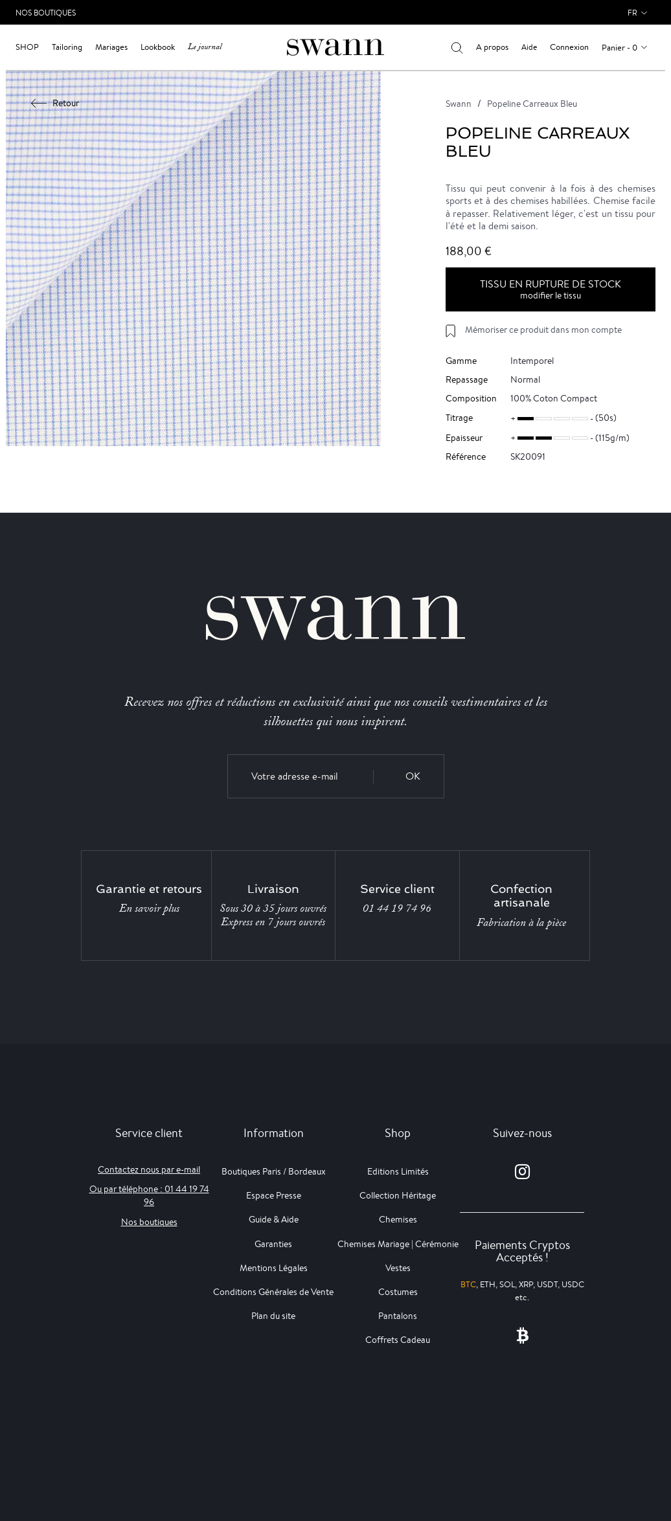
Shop (27, 46)
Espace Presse (273, 1195)
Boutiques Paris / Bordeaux (274, 1171)
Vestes (398, 1268)
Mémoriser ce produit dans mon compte (543, 329)
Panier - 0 (619, 47)
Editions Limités (398, 1171)
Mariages (111, 46)
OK (412, 776)
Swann (459, 103)
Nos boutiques (149, 1222)
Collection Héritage (397, 1195)
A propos (492, 46)
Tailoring (67, 46)
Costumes (398, 1292)
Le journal (205, 47)
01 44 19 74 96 (397, 908)
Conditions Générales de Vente (273, 1292)
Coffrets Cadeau (397, 1340)
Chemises (398, 1219)
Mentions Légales (274, 1268)
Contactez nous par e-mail (149, 1169)
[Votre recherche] (457, 47)
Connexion (569, 46)
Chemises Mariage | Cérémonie (398, 1244)
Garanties (273, 1244)
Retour (55, 103)
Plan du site (273, 1316)
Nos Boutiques (46, 12)
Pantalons (397, 1316)
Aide (529, 47)
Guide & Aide (274, 1219)
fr (632, 12)
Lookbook (158, 46)
